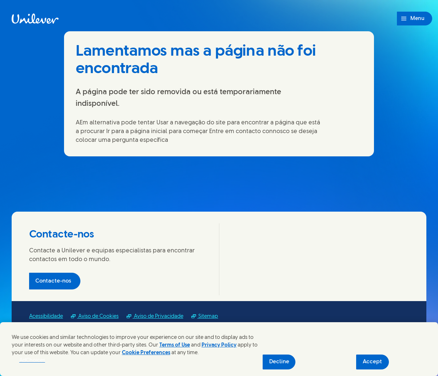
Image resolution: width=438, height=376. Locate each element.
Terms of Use (174, 345)
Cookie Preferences (146, 353)
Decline (279, 362)
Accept (372, 362)
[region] (219, 349)
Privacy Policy (219, 345)
